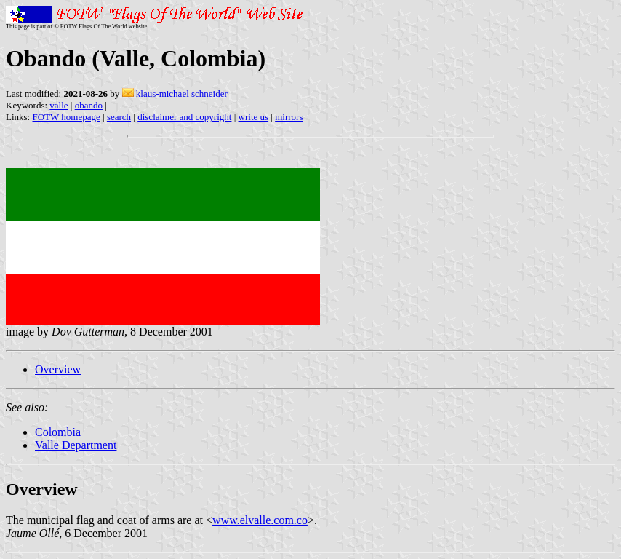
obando (89, 105)
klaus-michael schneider (182, 93)
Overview (58, 369)
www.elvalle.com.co (260, 520)
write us (254, 116)
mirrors (289, 116)
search (119, 116)
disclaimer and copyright (184, 116)
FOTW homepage (66, 116)
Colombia (58, 432)
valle (58, 105)
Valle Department (75, 445)
